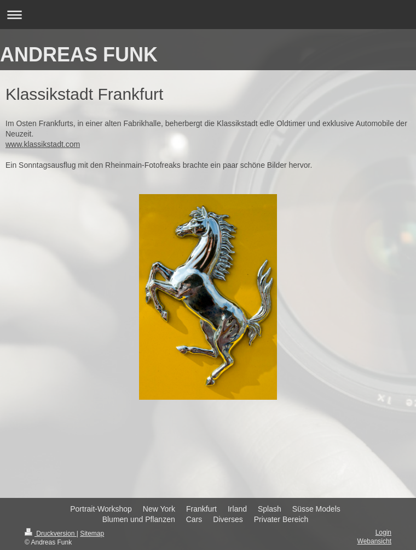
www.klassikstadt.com (42, 144)
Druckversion (51, 533)
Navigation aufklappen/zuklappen (208, 14)
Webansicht (374, 541)
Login (383, 532)
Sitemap (92, 533)
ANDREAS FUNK (79, 54)
